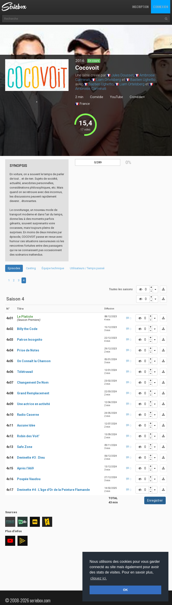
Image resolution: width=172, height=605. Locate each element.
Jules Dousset (122, 75)
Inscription (140, 6)
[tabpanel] (37, 75)
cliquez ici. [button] (98, 578)
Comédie (96, 97)
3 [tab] (18, 280)
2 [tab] (14, 280)
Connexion (160, 6)
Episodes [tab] (14, 268)
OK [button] (125, 590)
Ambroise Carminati (90, 88)
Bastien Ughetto (142, 80)
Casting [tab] (31, 268)
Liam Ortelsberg (108, 80)
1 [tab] (36, 102)
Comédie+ (137, 97)
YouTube (116, 97)
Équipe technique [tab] (53, 268)
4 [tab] (23, 280)
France (82, 104)
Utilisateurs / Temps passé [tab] (87, 268)
